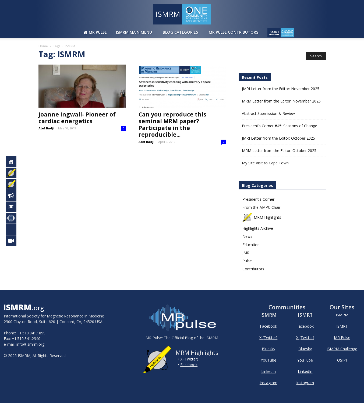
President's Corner (258, 199)
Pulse (247, 260)
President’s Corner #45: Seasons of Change (279, 125)
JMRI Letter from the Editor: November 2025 (280, 88)
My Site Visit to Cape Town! (265, 162)
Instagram (268, 382)
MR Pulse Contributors (233, 32)
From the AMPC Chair (261, 207)
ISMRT (342, 326)
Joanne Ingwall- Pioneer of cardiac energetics (77, 118)
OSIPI (342, 360)
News (247, 236)
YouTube (268, 360)
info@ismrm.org (30, 344)
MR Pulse (98, 32)
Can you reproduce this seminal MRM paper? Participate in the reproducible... (172, 124)
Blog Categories (180, 32)
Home (43, 46)
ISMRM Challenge (342, 348)
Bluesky (268, 348)
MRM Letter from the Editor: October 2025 (279, 150)
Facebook (188, 364)
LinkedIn (268, 371)
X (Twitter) (189, 359)
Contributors (253, 268)
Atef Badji (46, 128)
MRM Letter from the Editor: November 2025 (281, 101)
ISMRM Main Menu (134, 32)
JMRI (246, 252)
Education (251, 244)
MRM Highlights (261, 217)
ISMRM (342, 314)
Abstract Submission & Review (268, 113)
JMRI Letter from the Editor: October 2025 (278, 138)
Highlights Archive (257, 228)
